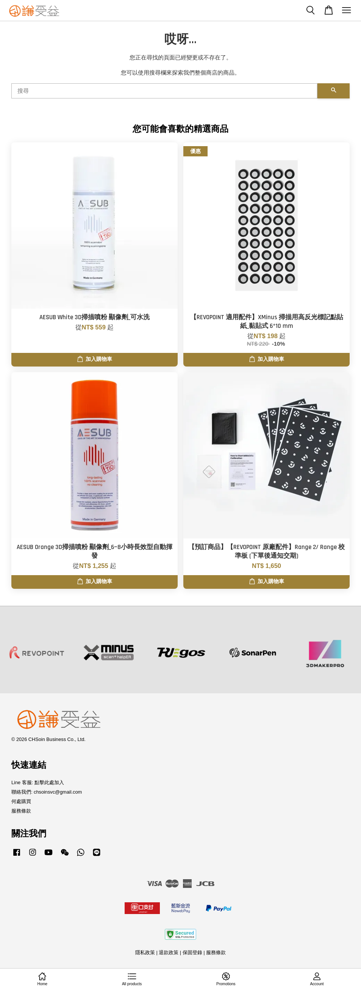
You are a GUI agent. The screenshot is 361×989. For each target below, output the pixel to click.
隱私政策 (145, 952)
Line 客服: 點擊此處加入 (37, 782)
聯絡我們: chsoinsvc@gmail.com (46, 792)
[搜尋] (164, 90)
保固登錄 (192, 952)
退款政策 (168, 952)
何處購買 (21, 801)
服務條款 (21, 811)
